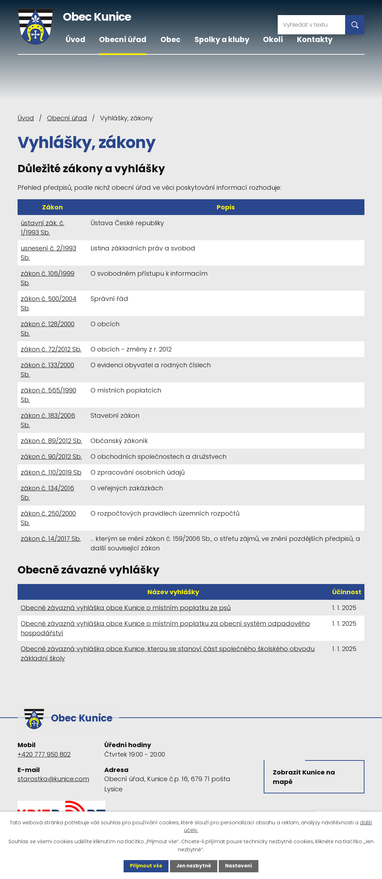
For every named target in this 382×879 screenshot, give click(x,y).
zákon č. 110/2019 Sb (51, 472)
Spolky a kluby (222, 39)
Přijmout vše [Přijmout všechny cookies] (144, 866)
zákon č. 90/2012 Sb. (51, 456)
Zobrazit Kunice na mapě (305, 776)
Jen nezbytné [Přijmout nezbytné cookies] (193, 866)
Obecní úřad (122, 39)
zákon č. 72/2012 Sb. (51, 349)
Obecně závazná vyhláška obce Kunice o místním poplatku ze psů (126, 607)
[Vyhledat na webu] (311, 24)
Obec (170, 39)
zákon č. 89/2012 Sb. (51, 440)
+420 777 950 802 (44, 752)
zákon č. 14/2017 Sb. (51, 538)
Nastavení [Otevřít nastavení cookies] (240, 866)
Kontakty (314, 39)
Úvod (75, 39)
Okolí (273, 39)
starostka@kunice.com (53, 777)
